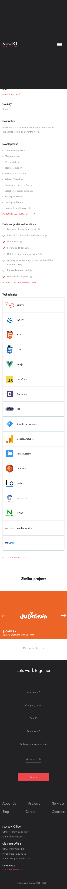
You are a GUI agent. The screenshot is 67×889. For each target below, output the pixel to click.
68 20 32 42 (18, 853)
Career (30, 811)
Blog (5, 811)
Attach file (33, 759)
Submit (33, 777)
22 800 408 (16, 848)
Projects (34, 803)
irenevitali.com (11, 94)
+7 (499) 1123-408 (18, 831)
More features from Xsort (19, 282)
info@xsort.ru (17, 836)
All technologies (14, 557)
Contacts (58, 811)
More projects (33, 647)
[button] (3, 615)
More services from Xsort (18, 213)
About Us (9, 803)
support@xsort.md (20, 858)
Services (58, 803)
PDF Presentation (12, 869)
